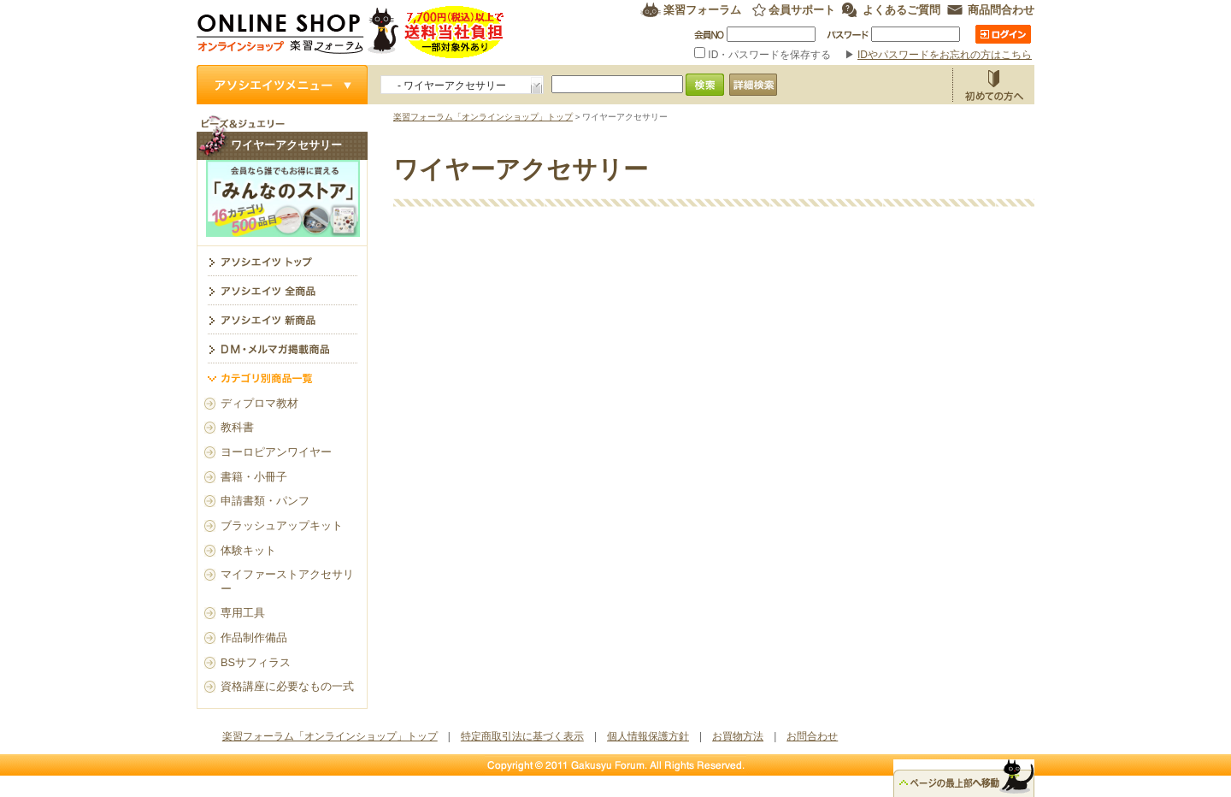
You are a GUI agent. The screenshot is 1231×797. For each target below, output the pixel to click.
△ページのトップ (963, 778)
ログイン (1003, 34)
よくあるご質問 (901, 9)
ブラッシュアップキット (282, 525)
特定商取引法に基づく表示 (522, 736)
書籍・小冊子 (254, 476)
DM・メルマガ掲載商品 (282, 348)
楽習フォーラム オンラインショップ (351, 32)
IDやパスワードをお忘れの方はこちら (944, 55)
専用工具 (243, 612)
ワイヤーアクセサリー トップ (282, 260)
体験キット (248, 550)
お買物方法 (993, 84)
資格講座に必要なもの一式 (287, 686)
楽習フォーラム (702, 9)
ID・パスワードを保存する (764, 55)
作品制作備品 (254, 637)
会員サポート (802, 9)
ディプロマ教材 (259, 403)
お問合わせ (812, 736)
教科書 (237, 427)
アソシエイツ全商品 (282, 289)
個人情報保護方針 (648, 736)
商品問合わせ (1001, 9)
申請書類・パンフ (265, 500)
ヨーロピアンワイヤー (276, 452)
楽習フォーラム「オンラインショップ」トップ (483, 116)
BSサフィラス (256, 662)
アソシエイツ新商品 (282, 319)
